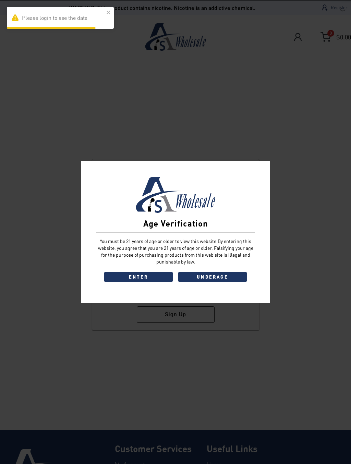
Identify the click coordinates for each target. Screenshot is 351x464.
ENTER (138, 277)
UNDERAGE (212, 277)
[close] (108, 13)
